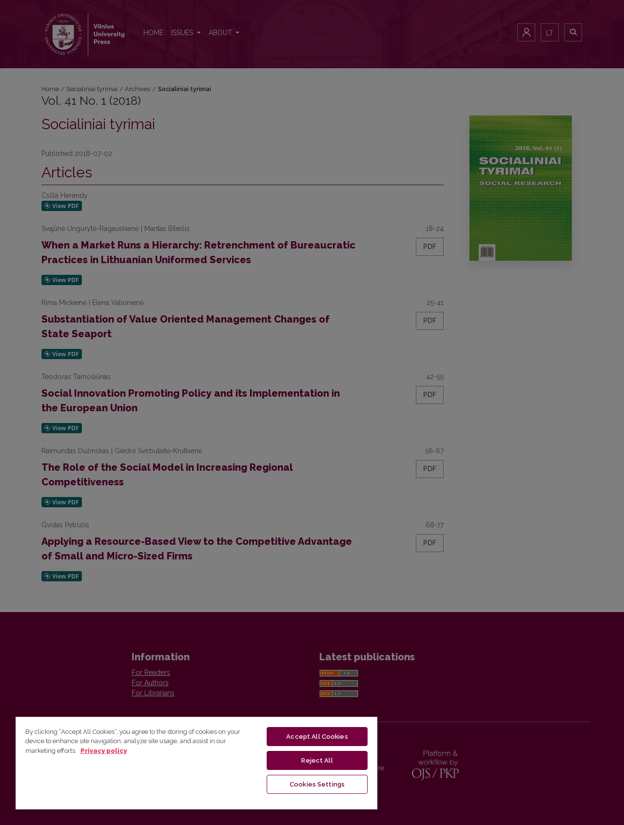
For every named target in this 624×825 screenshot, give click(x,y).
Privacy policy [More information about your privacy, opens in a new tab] (103, 750)
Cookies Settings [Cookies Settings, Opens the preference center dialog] (317, 784)
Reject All (316, 760)
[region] (196, 762)
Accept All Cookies (317, 736)
